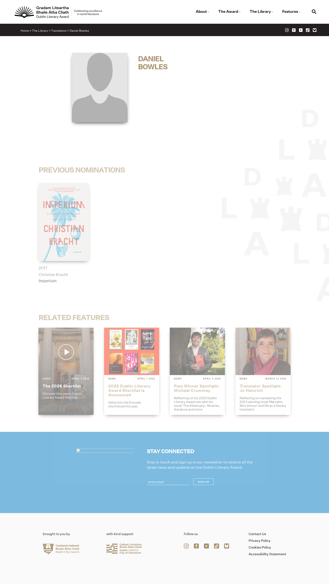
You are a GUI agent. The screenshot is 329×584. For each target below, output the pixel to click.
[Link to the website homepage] (58, 12)
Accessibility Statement (267, 554)
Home (25, 31)
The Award (228, 11)
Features (290, 11)
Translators (59, 31)
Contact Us (257, 534)
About (201, 11)
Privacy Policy (259, 541)
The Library (260, 11)
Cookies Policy (260, 547)
